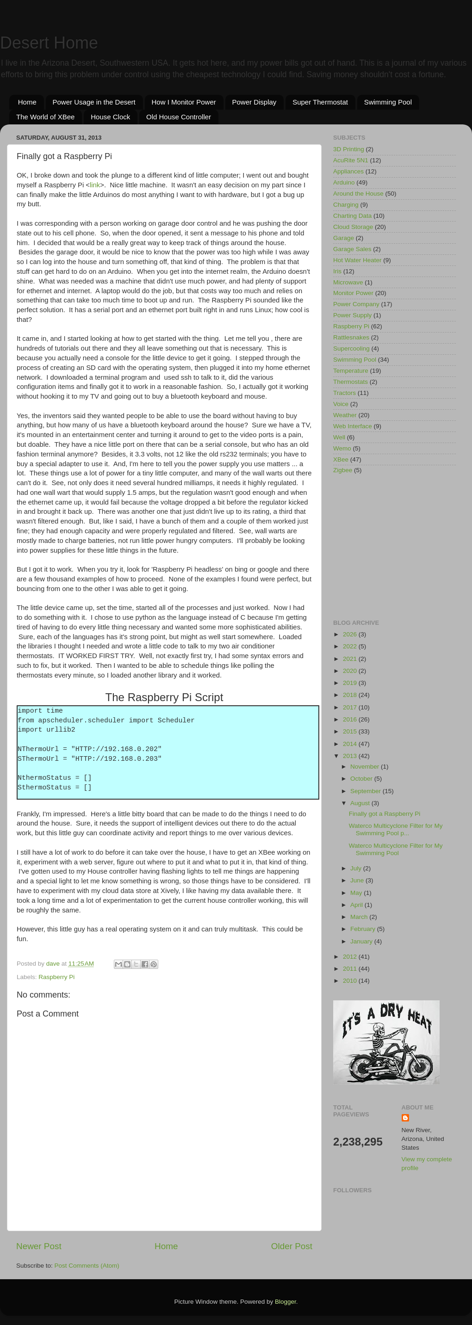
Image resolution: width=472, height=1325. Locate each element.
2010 (351, 980)
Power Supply (352, 315)
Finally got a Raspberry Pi (385, 813)
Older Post (291, 1246)
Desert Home (49, 42)
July (356, 868)
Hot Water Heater (357, 260)
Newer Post (39, 1246)
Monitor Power (353, 293)
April (357, 904)
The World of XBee (45, 117)
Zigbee (342, 470)
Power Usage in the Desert (94, 102)
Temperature (350, 370)
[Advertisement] (394, 547)
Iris (337, 271)
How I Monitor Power (184, 102)
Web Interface (352, 426)
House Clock (110, 117)
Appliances (348, 171)
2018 (351, 694)
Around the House (358, 193)
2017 (351, 707)
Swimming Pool (388, 102)
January (362, 941)
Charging (346, 204)
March (359, 916)
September (366, 791)
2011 (351, 968)
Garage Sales (352, 249)
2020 (351, 670)
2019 (351, 682)
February (363, 928)
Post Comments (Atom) (87, 1265)
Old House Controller (178, 117)
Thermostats (350, 381)
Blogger (285, 1301)
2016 (351, 719)
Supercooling (351, 348)
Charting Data (352, 215)
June (358, 880)
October (362, 778)
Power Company (356, 304)
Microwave (348, 282)
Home (27, 102)
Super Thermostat (320, 102)
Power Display (254, 102)
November (365, 766)
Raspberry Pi (56, 977)
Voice (340, 404)
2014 (351, 743)
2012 (351, 956)
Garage (343, 237)
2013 (351, 755)
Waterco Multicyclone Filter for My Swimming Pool (396, 849)
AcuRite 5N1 (350, 160)
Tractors (344, 392)
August (361, 803)
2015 (351, 731)
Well (339, 437)
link (95, 185)
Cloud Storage (353, 226)
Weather (345, 415)
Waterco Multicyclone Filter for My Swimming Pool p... (396, 829)
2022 (351, 646)
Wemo (342, 448)
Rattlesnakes (351, 337)
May (357, 892)
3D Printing (348, 149)
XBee (340, 459)
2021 (351, 658)
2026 (351, 634)
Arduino (344, 182)
